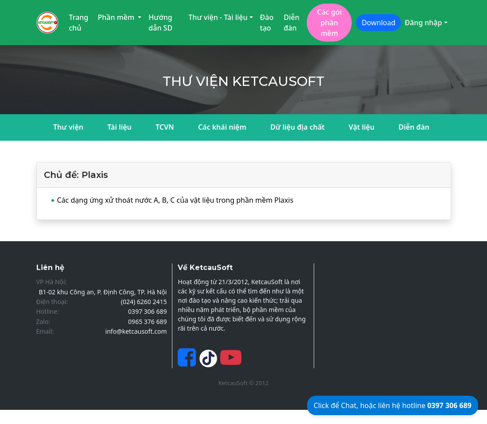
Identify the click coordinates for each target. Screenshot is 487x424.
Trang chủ (79, 22)
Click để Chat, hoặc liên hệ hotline (392, 405)
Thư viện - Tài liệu (217, 17)
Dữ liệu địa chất (297, 127)
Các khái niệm (222, 127)
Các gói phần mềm (329, 22)
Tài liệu (119, 127)
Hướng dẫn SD (160, 22)
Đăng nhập (423, 22)
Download (378, 22)
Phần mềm (116, 17)
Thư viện (68, 127)
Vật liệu (361, 127)
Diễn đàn (291, 22)
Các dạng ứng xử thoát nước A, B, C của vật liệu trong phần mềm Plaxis (175, 200)
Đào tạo (267, 22)
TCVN (165, 127)
